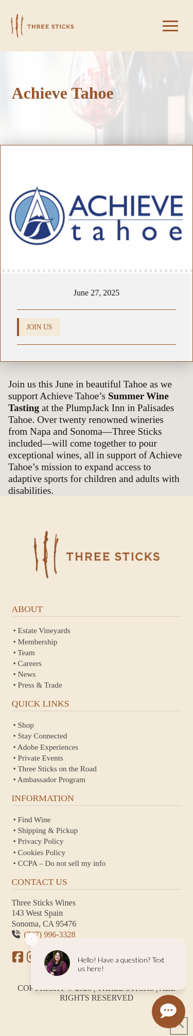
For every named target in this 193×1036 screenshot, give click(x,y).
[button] (170, 25)
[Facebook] (18, 957)
